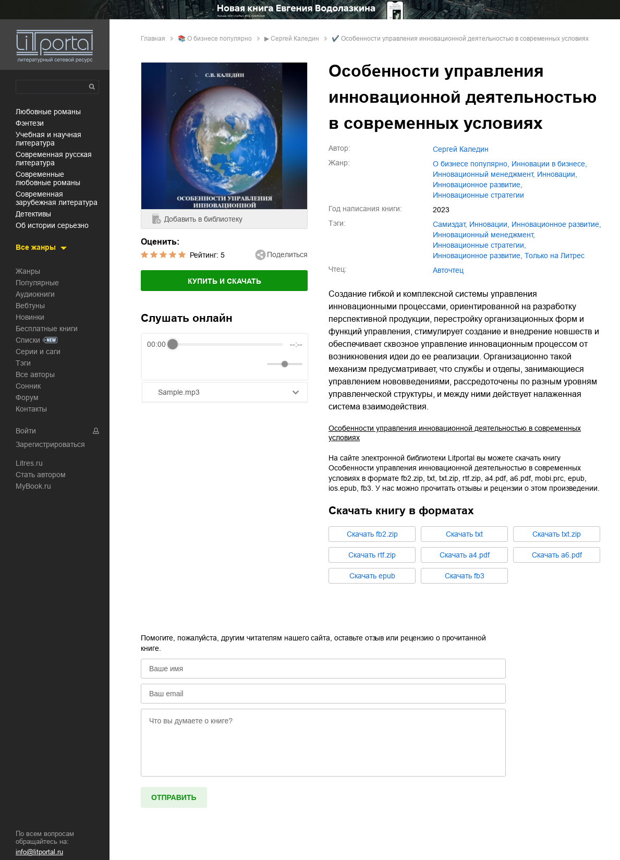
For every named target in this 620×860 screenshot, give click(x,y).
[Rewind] (158, 364)
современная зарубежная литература (57, 198)
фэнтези (30, 123)
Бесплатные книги (47, 328)
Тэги (23, 363)
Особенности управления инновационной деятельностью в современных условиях (455, 433)
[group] (225, 357)
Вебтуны (30, 305)
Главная (153, 38)
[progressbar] (228, 344)
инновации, (557, 174)
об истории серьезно (52, 225)
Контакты (31, 409)
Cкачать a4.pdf (465, 555)
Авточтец (448, 270)
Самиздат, (450, 224)
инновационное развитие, (477, 184)
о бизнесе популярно (219, 38)
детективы (33, 214)
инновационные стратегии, (479, 245)
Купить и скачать (224, 281)
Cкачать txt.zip (556, 534)
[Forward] (203, 364)
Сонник (28, 386)
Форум (27, 397)
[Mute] (257, 364)
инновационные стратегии (478, 195)
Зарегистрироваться (50, 444)
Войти (26, 431)
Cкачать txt (464, 534)
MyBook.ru (33, 486)
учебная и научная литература (48, 138)
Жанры (28, 271)
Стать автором (41, 474)
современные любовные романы (48, 178)
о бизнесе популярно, (471, 164)
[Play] (180, 364)
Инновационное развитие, (477, 255)
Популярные (37, 282)
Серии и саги (38, 351)
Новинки (30, 317)
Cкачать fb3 (464, 576)
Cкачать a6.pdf (557, 555)
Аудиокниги (35, 294)
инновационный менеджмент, (484, 174)
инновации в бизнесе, (549, 164)
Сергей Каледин (295, 38)
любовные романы (48, 111)
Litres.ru (29, 463)
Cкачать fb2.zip (372, 534)
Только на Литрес (555, 255)
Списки (28, 340)
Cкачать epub (372, 576)
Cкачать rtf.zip (372, 555)
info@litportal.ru (39, 852)
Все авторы (35, 374)
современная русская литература (54, 158)
